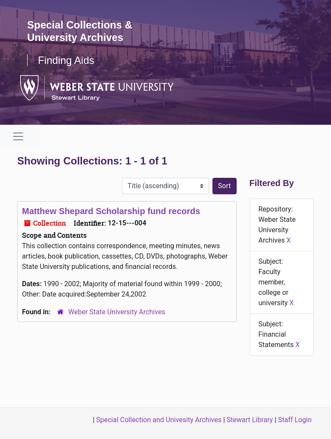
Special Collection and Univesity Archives (159, 420)
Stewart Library (250, 420)
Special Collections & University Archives (79, 31)
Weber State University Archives (116, 312)
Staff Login (295, 420)
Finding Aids (66, 60)
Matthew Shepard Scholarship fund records (111, 211)
